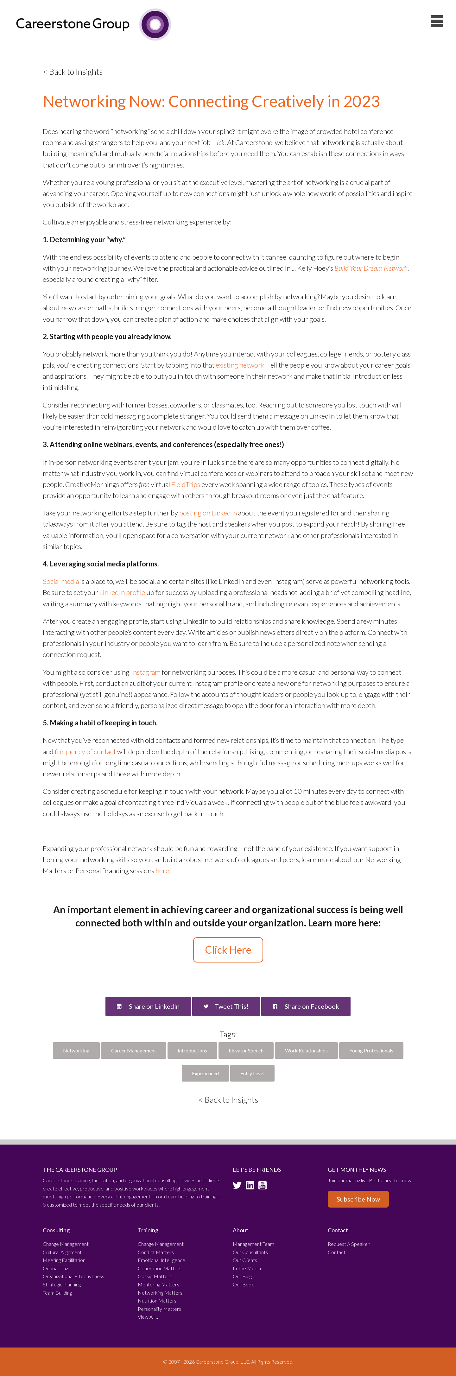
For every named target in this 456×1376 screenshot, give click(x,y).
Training (148, 1230)
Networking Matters (160, 1293)
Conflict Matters (156, 1252)
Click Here (228, 950)
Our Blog (242, 1276)
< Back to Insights (73, 71)
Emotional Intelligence (161, 1260)
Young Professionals (371, 1050)
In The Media (247, 1268)
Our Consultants (250, 1252)
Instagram (146, 672)
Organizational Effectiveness (73, 1276)
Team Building (57, 1293)
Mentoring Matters (158, 1284)
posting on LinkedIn (208, 512)
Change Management (66, 1244)
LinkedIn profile (122, 592)
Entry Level (252, 1073)
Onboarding (55, 1268)
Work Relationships (306, 1050)
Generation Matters (159, 1268)
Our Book (243, 1284)
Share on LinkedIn (148, 1006)
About (240, 1230)
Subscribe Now (358, 1199)
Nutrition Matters (157, 1300)
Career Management (133, 1050)
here (162, 870)
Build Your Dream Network (371, 268)
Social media (61, 581)
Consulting (56, 1230)
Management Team (253, 1244)
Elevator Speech (246, 1050)
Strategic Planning (62, 1284)
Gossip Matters (155, 1276)
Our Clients (245, 1260)
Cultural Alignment (62, 1252)
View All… (148, 1317)
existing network (240, 365)
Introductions (192, 1050)
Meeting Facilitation (64, 1260)
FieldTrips (185, 484)
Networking (76, 1050)
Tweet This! (226, 1006)
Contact (338, 1230)
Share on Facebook (306, 1006)
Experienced (205, 1073)
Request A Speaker (349, 1244)
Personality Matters (159, 1309)
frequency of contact (85, 751)
